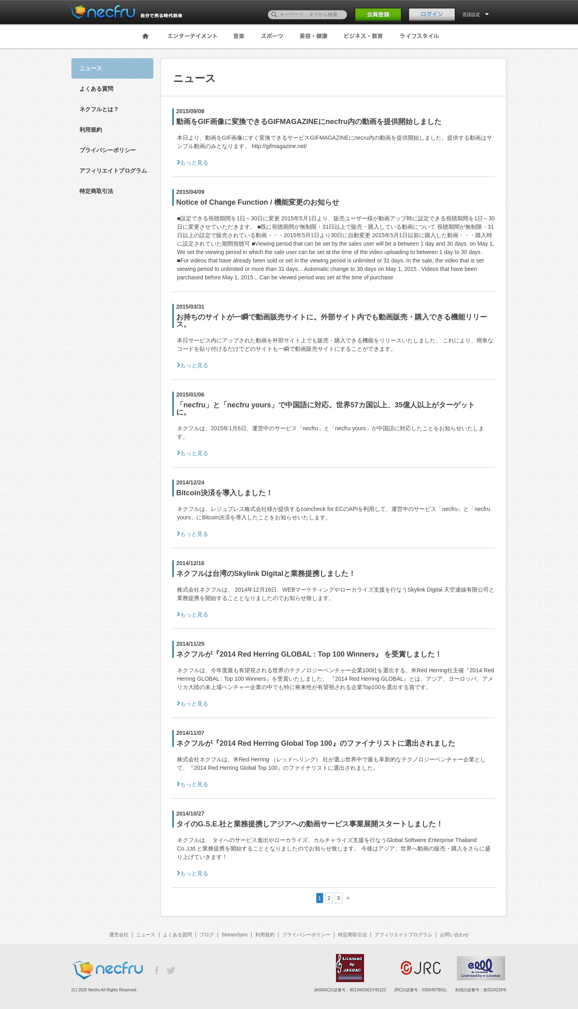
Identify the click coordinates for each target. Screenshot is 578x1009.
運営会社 (118, 935)
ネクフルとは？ (99, 109)
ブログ (206, 935)
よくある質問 (96, 88)
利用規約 (90, 129)
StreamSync (235, 935)
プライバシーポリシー (107, 150)
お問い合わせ (454, 935)
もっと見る (194, 162)
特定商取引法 (96, 191)
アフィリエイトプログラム (113, 170)
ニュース (145, 935)
